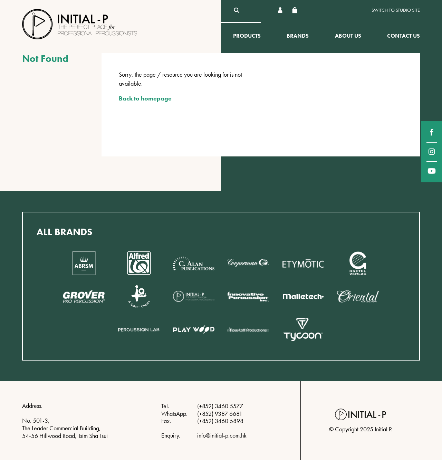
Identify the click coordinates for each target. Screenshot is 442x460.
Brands (298, 35)
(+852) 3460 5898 (220, 421)
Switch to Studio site (396, 10)
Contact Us (403, 35)
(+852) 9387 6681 (219, 414)
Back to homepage (145, 98)
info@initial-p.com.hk (222, 435)
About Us (348, 35)
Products (247, 35)
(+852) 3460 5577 (220, 406)
